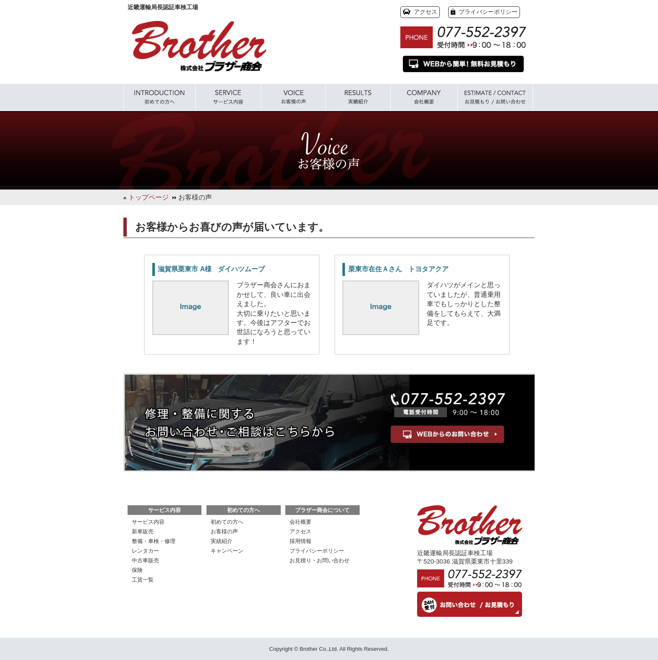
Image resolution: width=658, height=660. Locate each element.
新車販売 (143, 531)
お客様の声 (224, 531)
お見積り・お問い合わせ (320, 560)
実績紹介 (221, 541)
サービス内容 (148, 522)
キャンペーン (227, 551)
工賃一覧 (143, 580)
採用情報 (300, 541)
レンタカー (145, 551)
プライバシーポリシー (488, 11)
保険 (137, 570)
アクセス (425, 11)
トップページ (148, 197)
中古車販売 (145, 560)
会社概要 (300, 522)
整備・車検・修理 (153, 541)
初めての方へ (227, 522)
